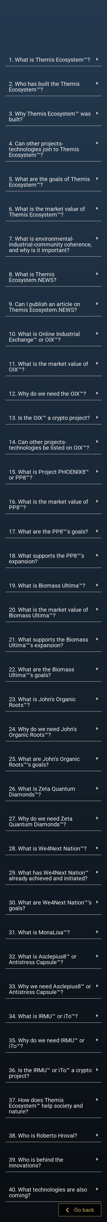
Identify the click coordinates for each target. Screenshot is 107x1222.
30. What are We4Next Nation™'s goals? (50, 905)
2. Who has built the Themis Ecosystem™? (44, 86)
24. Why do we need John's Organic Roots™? (43, 732)
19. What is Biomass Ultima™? (47, 585)
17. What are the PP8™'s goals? (48, 531)
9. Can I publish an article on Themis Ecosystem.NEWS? (44, 307)
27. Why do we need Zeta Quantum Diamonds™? (40, 821)
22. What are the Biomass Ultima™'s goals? (41, 672)
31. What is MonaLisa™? (39, 932)
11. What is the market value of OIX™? (48, 366)
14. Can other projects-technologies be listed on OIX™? (49, 445)
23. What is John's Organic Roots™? (42, 702)
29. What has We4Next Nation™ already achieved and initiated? (49, 875)
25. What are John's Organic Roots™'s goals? (44, 762)
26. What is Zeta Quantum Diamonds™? (42, 791)
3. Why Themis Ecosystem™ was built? (50, 116)
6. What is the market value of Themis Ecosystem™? (47, 212)
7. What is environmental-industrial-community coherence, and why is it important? (50, 244)
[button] (53, 59)
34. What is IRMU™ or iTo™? (43, 1016)
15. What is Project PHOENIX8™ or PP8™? (49, 474)
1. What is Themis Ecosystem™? (49, 59)
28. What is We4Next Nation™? (47, 848)
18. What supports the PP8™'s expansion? (46, 558)
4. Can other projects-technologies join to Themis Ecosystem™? (44, 149)
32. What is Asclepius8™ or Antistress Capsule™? (42, 959)
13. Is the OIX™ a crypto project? (49, 417)
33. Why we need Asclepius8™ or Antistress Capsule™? (50, 989)
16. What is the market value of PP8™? (48, 504)
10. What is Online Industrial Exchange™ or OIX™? (44, 337)
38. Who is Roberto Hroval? (43, 1135)
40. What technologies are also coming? (48, 1192)
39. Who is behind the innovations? (36, 1162)
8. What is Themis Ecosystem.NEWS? (32, 277)
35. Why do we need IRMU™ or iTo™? (46, 1043)
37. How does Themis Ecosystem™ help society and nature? (46, 1106)
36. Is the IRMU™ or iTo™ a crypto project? (50, 1073)
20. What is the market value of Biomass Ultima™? (48, 612)
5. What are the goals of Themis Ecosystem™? (49, 182)
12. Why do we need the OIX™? (47, 393)
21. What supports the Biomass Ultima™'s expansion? (48, 642)
